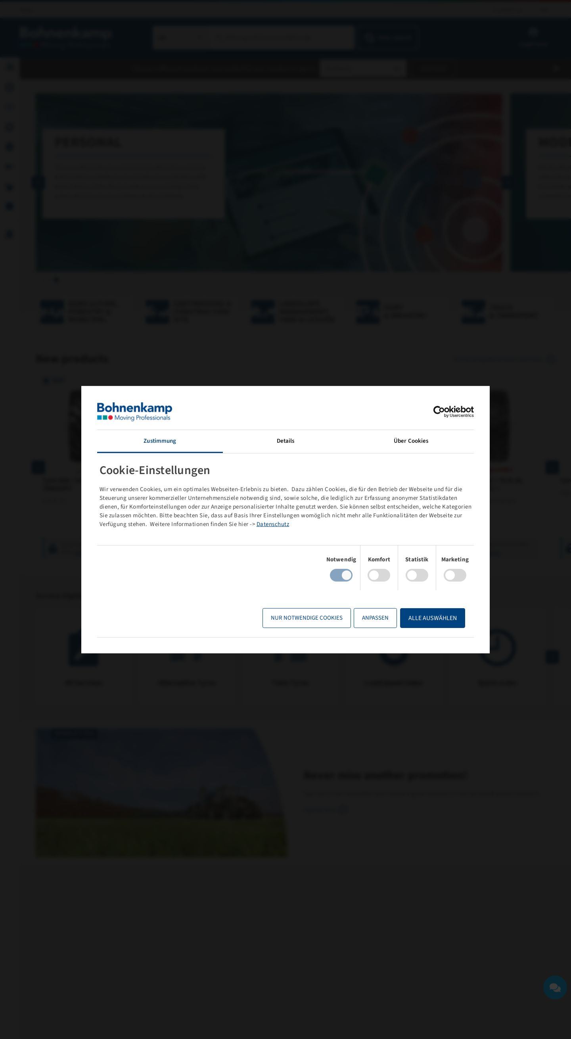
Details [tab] (286, 440)
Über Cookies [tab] (411, 440)
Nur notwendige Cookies (307, 618)
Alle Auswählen (432, 618)
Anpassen (375, 618)
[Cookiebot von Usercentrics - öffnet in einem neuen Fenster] (439, 411)
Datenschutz (273, 524)
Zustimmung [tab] (160, 440)
